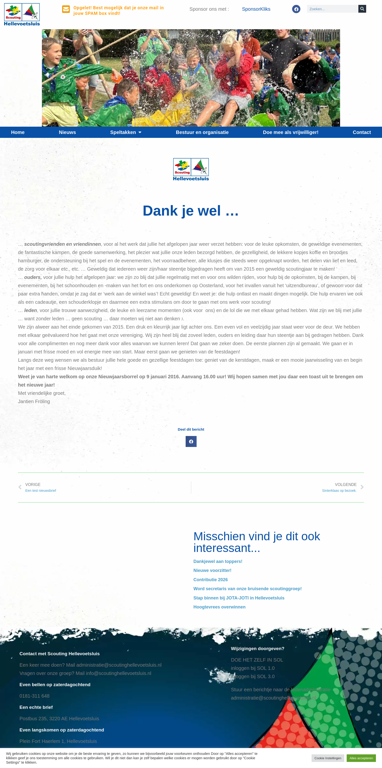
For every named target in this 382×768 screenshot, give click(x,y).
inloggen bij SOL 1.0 (253, 668)
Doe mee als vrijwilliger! (291, 132)
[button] (191, 441)
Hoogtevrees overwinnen (219, 607)
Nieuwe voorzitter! (212, 570)
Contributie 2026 (210, 579)
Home (18, 132)
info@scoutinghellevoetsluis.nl (118, 673)
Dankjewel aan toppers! (217, 561)
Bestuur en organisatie (202, 132)
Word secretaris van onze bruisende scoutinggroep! (247, 588)
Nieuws (67, 132)
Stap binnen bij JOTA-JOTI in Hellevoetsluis (239, 598)
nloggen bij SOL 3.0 (253, 676)
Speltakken (126, 132)
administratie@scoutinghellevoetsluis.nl (118, 665)
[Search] (362, 9)
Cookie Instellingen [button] (328, 758)
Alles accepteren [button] (361, 758)
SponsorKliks (256, 9)
